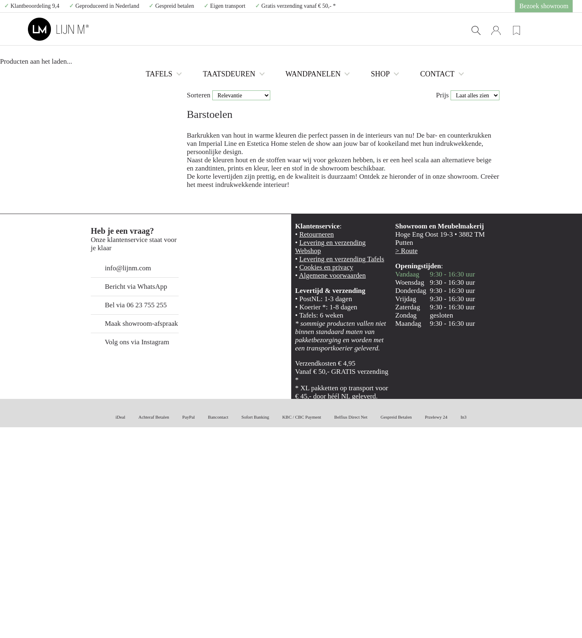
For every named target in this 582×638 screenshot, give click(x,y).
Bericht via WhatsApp (120, 490)
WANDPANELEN (345, 29)
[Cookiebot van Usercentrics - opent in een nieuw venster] (53, 622)
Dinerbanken (100, 83)
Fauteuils (96, 109)
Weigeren (513, 585)
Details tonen (443, 621)
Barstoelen (97, 75)
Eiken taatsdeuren (101, 135)
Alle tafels (97, 49)
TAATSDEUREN (283, 29)
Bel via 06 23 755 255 (121, 509)
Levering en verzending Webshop (334, 454)
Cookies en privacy (318, 472)
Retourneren (312, 446)
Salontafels (98, 92)
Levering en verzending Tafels (330, 463)
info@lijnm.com (115, 472)
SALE (88, 144)
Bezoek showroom (549, 6)
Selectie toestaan (513, 561)
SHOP (398, 29)
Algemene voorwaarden (324, 480)
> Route (403, 454)
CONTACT (444, 29)
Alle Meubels (100, 126)
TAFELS (229, 29)
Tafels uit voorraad (106, 57)
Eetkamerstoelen (104, 66)
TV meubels (99, 101)
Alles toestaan (513, 537)
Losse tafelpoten (103, 118)
